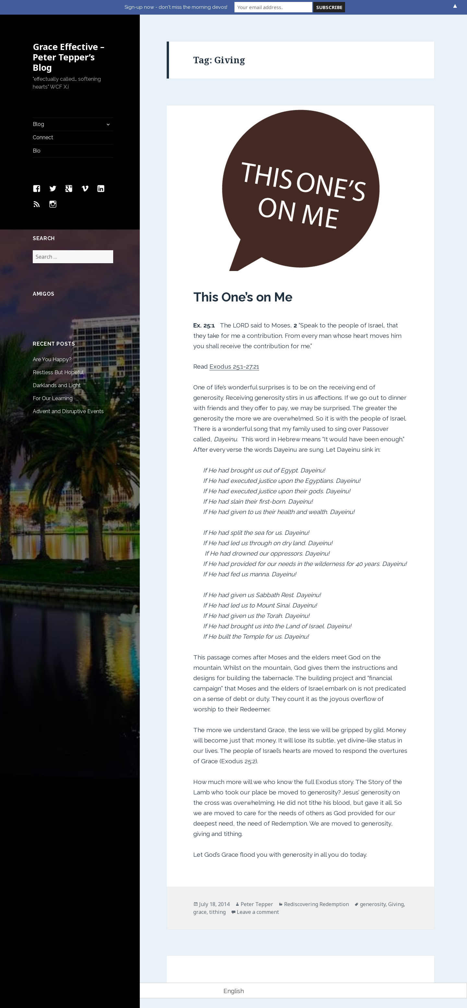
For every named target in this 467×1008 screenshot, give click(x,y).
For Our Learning (53, 398)
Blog (38, 124)
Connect (43, 137)
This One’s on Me (243, 296)
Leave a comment (258, 912)
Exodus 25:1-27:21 (234, 366)
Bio (37, 151)
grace (200, 912)
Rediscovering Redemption (316, 904)
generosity (373, 904)
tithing (217, 912)
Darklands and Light (57, 385)
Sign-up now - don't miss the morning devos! (176, 7)
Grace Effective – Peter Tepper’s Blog (68, 57)
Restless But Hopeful (58, 372)
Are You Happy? (52, 359)
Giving (396, 904)
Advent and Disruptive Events (68, 411)
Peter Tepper (257, 904)
